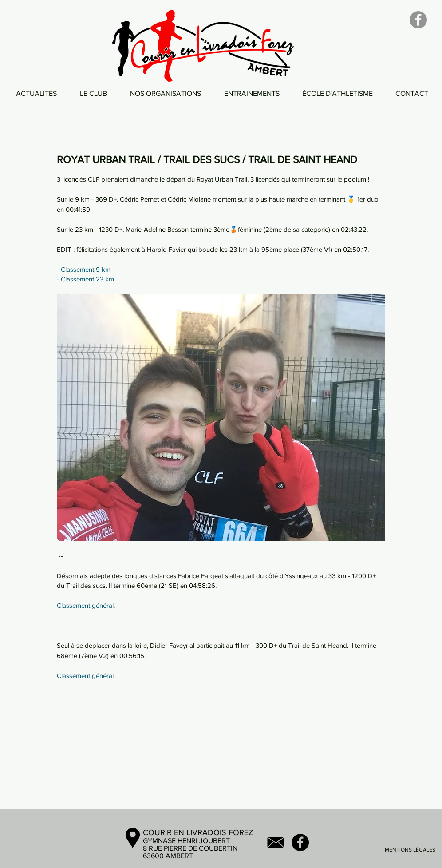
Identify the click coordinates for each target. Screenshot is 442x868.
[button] (93, 93)
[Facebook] (418, 19)
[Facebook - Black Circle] (300, 842)
